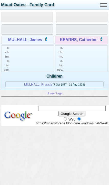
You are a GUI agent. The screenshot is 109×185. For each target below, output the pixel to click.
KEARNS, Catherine (78, 40)
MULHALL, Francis (38, 84)
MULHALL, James (25, 40)
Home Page (55, 93)
